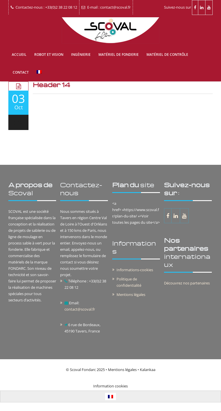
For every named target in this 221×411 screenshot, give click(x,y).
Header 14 (51, 85)
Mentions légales (131, 294)
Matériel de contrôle (167, 54)
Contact (21, 72)
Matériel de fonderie (118, 54)
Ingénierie (81, 54)
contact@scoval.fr (79, 309)
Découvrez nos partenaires (187, 283)
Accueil (19, 54)
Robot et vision (48, 54)
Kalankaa (147, 369)
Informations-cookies (135, 269)
